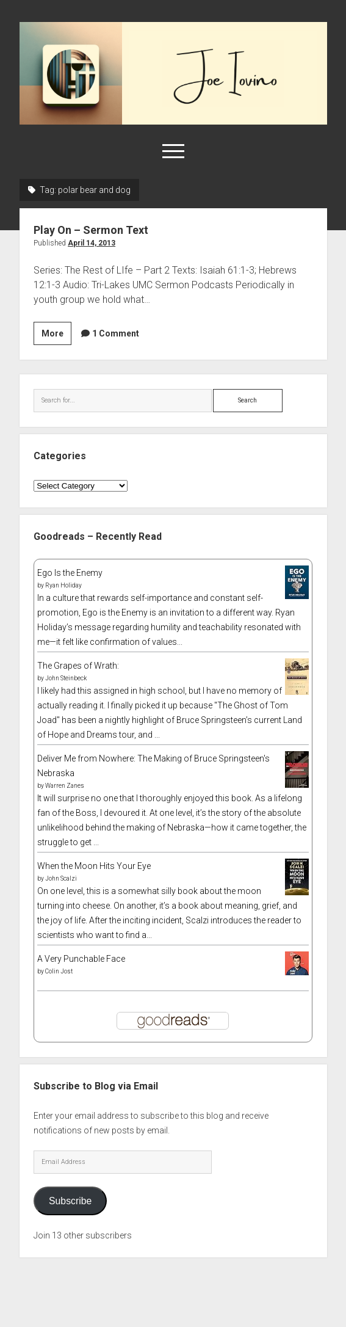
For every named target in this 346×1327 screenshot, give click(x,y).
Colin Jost (59, 971)
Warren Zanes (64, 785)
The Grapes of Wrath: (78, 666)
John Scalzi (61, 878)
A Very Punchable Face (81, 959)
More (56, 335)
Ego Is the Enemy (70, 573)
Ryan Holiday (63, 585)
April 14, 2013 (91, 243)
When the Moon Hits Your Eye (94, 866)
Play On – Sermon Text (91, 230)
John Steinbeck (66, 678)
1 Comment (115, 333)
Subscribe (70, 1201)
